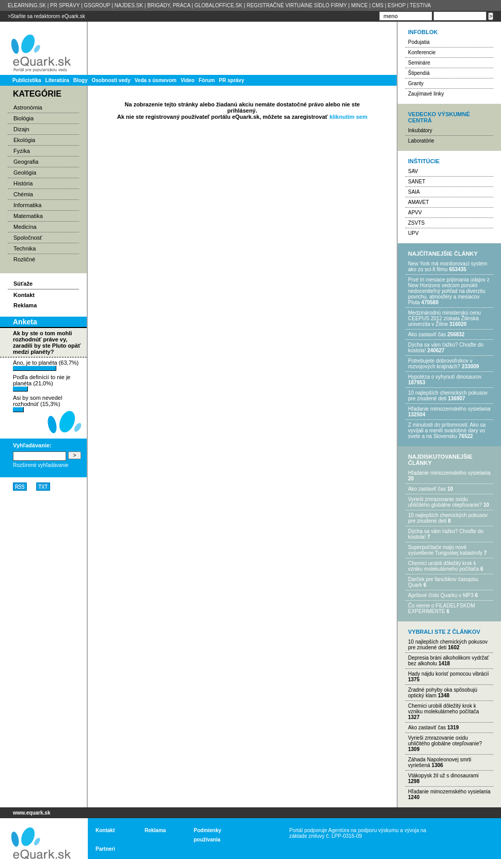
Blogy (80, 80)
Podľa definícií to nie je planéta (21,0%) (41, 383)
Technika (24, 248)
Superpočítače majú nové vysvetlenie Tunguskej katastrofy (445, 550)
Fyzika (21, 151)
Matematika (28, 216)
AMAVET (418, 202)
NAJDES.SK (128, 5)
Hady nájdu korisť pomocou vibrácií (448, 674)
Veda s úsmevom (156, 80)
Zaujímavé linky (426, 94)
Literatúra (57, 80)
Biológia (23, 118)
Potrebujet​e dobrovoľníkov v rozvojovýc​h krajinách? (440, 363)
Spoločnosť (27, 238)
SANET (416, 181)
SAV (413, 171)
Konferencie (421, 52)
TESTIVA (420, 5)
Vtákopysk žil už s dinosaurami (443, 775)
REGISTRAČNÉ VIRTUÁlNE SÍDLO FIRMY (296, 5)
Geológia (24, 172)
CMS (377, 5)
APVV (415, 212)
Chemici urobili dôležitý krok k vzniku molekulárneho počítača (443, 566)
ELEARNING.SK (27, 5)
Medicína (25, 227)
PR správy (231, 80)
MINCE (359, 5)
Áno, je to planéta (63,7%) (46, 365)
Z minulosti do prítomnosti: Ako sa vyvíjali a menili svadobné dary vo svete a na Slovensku (447, 430)
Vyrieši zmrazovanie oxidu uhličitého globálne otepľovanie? (445, 502)
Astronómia (27, 107)
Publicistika (26, 80)
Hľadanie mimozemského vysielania (449, 409)
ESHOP (396, 5)
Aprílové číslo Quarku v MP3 (441, 595)
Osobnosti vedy (110, 80)
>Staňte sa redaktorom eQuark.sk (46, 16)
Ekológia (24, 140)
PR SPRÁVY (65, 5)
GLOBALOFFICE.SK (218, 5)
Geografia (25, 162)
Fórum (207, 80)
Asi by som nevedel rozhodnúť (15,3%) (37, 403)
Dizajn (21, 129)
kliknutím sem (348, 117)
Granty (416, 83)
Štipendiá (419, 73)
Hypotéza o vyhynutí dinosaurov (444, 377)
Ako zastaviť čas (427, 334)
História (23, 183)
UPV (413, 233)
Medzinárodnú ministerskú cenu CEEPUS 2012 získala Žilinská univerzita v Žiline (444, 318)
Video (188, 80)
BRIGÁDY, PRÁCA (168, 5)
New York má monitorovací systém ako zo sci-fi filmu (447, 266)
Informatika (27, 205)
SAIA (414, 192)
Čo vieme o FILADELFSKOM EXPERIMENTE (441, 608)
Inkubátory (420, 130)
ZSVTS (416, 223)
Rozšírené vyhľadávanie (40, 465)
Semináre (419, 63)
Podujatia (419, 42)
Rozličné (24, 259)
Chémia (23, 194)
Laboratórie (421, 141)
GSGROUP (97, 5)
